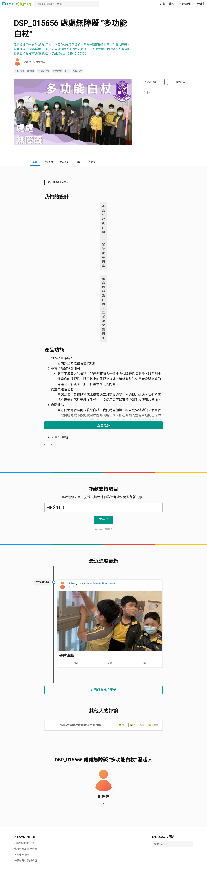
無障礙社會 (43, 70)
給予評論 (180, 81)
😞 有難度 (153, 725)
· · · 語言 (201, 3)
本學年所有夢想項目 (25, 860)
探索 (162, 3)
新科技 (30, 70)
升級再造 (19, 70)
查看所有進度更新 (103, 690)
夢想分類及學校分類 (25, 848)
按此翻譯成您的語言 (58, 182)
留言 (109, 663)
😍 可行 (122, 725)
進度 (91, 161)
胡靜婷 (72, 583)
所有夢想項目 (21, 854)
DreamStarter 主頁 (24, 842)
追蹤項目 (150, 81)
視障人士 (77, 70)
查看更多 (103, 425)
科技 (67, 70)
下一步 (103, 520)
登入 (171, 3)
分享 (143, 663)
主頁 (35, 161)
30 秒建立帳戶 (185, 3)
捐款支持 (48, 161)
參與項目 (64, 161)
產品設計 (57, 70)
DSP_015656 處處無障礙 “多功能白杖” (98, 583)
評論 (79, 161)
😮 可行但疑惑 (137, 725)
